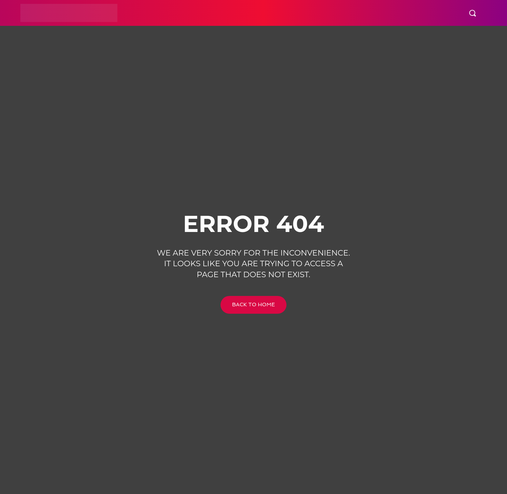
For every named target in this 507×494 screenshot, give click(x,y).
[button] (472, 13)
